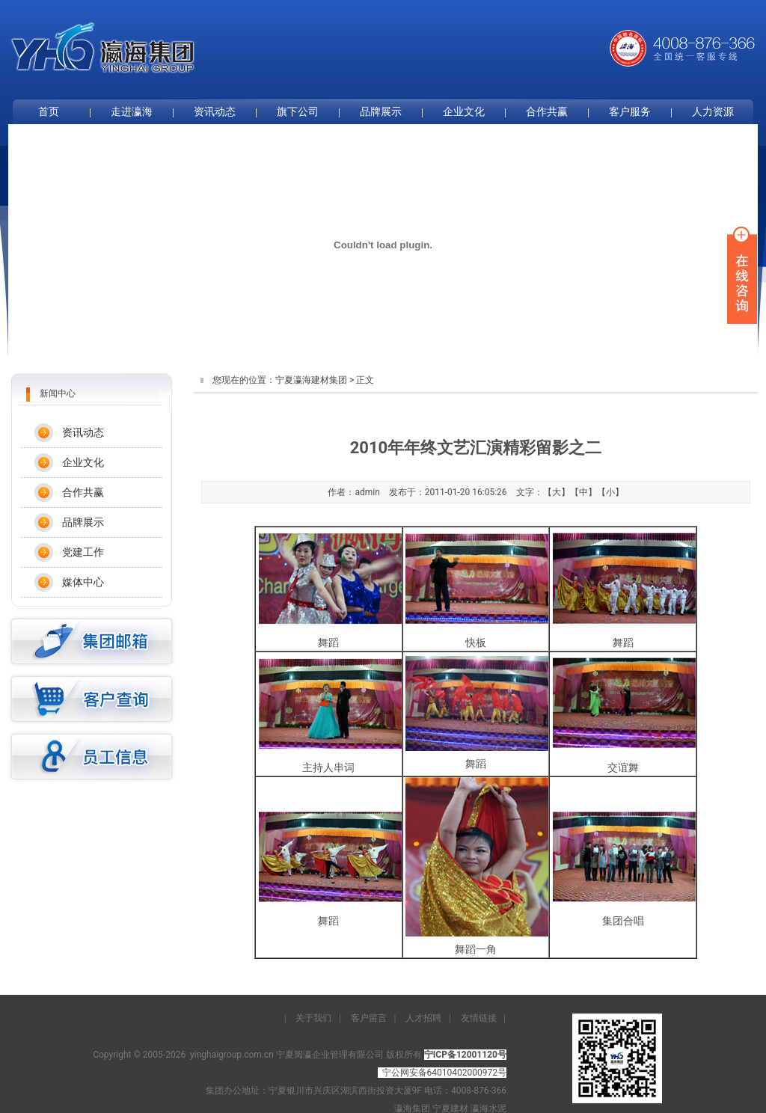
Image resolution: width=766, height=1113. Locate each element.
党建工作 (83, 552)
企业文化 (464, 111)
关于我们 (313, 1018)
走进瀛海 (132, 111)
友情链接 (479, 1018)
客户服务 (630, 111)
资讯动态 (215, 111)
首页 (48, 111)
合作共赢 (547, 111)
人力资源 (713, 111)
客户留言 (369, 1018)
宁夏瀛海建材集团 (311, 380)
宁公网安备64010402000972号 (444, 1072)
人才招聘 (423, 1018)
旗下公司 (298, 111)
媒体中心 (83, 582)
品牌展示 (381, 111)
